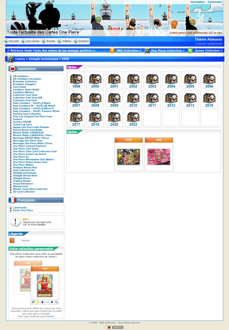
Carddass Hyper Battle (26, 89)
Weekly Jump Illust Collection (30, 189)
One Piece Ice (21, 156)
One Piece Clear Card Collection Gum (35, 151)
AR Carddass (20, 76)
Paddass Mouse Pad (25, 167)
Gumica (17, 119)
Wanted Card (20, 186)
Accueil (14, 41)
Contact (84, 41)
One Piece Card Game (26, 148)
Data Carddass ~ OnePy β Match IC (33, 108)
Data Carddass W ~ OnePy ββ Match (34, 105)
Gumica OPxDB (22, 121)
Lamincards (20, 207)
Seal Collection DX (24, 170)
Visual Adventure (23, 183)
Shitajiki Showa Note (25, 175)
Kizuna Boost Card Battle (27, 130)
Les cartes (32, 41)
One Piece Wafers (23, 164)
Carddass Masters (23, 92)
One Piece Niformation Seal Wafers (33, 159)
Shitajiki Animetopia (24, 172)
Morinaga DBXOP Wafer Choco (31, 138)
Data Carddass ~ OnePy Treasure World (36, 111)
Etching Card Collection (27, 113)
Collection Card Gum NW (27, 97)
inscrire (50, 316)
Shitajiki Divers (22, 178)
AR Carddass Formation (27, 78)
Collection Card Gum (25, 95)
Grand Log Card (22, 124)
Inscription (198, 2)
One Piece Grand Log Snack (29, 154)
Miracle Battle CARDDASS (28, 132)
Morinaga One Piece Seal (27, 140)
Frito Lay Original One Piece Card (32, 116)
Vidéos (66, 41)
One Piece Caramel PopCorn (29, 146)
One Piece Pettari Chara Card (30, 162)
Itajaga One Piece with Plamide (31, 127)
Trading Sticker (22, 181)
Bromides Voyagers (24, 84)
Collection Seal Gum (25, 100)
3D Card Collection (24, 191)
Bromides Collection (25, 81)
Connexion (215, 2)
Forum (51, 41)
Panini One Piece (23, 210)
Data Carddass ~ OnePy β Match (32, 103)
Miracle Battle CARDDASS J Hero (32, 135)
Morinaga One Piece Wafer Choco (32, 143)
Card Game (19, 87)
